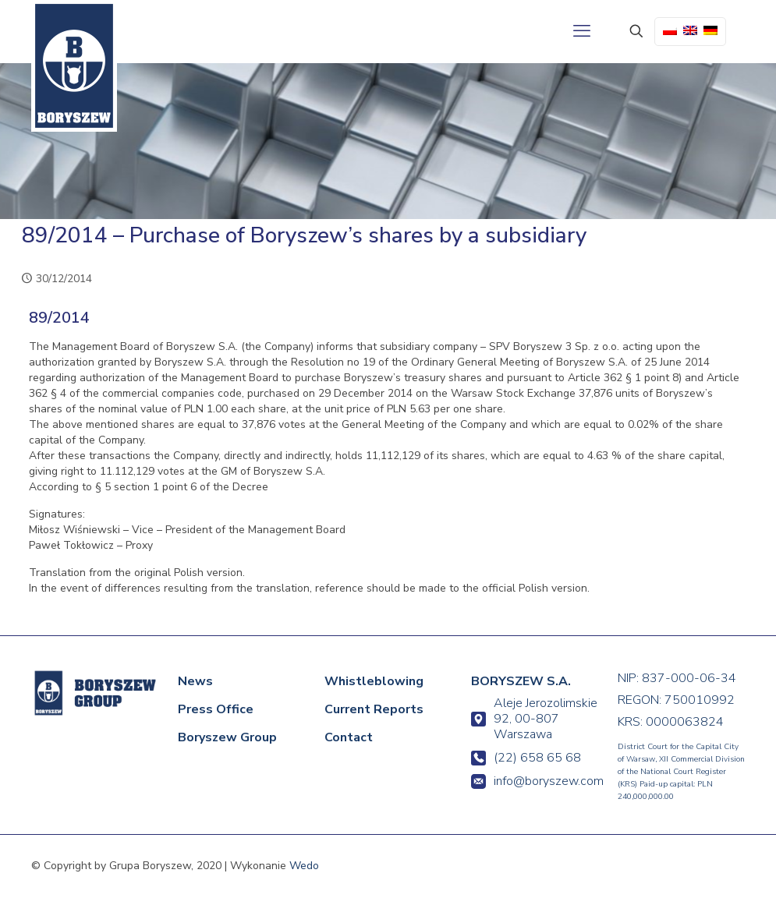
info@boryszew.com (535, 781)
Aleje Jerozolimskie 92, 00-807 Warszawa (534, 718)
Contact (348, 737)
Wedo (304, 865)
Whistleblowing (373, 681)
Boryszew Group (227, 737)
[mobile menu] (582, 31)
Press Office (215, 709)
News (195, 681)
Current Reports (373, 709)
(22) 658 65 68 (526, 757)
